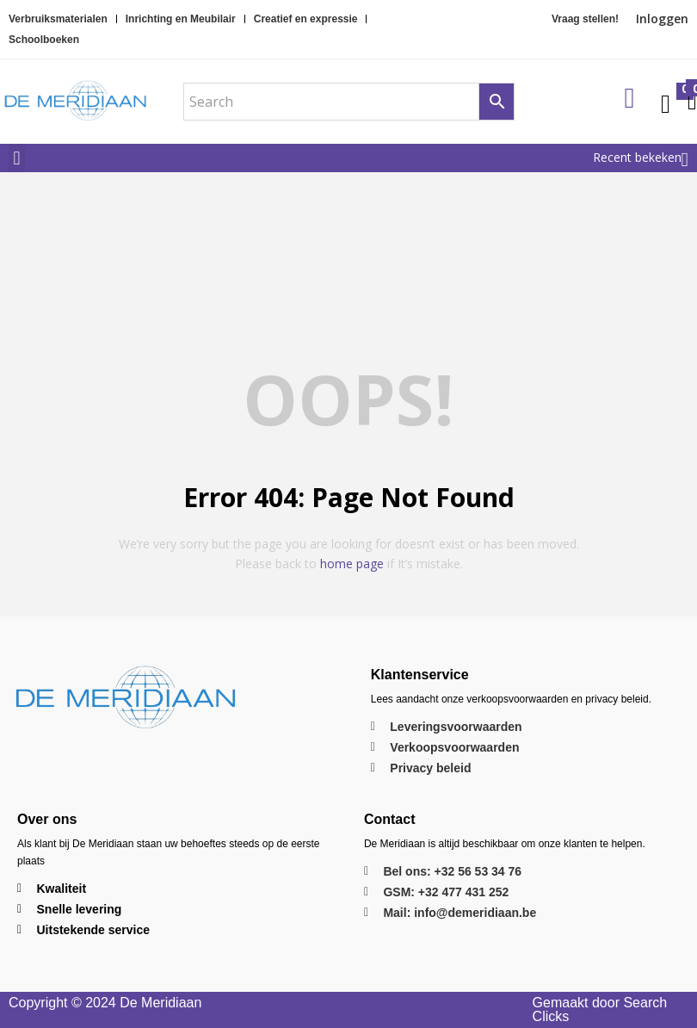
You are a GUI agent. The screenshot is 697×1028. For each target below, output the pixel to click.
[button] (17, 158)
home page (352, 563)
